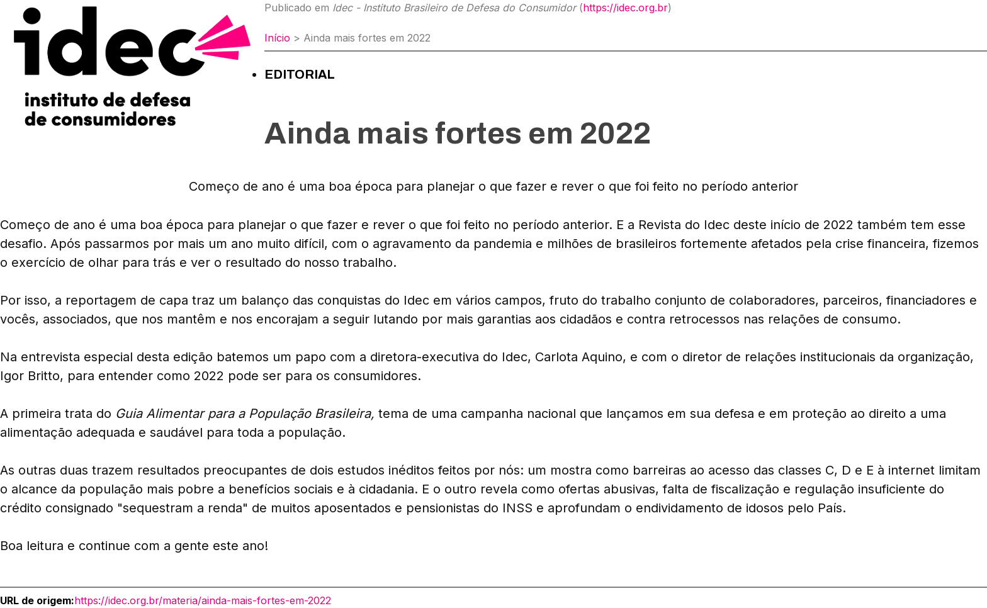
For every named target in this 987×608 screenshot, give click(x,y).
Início (277, 37)
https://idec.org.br (625, 7)
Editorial (299, 74)
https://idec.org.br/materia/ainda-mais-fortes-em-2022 (202, 600)
